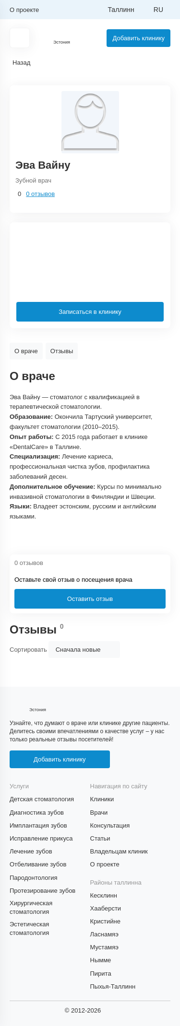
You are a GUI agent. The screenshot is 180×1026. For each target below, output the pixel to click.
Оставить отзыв (90, 598)
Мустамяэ (104, 947)
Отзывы (61, 351)
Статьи (100, 838)
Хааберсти (105, 908)
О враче (26, 351)
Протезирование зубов (42, 890)
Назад (21, 62)
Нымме (100, 960)
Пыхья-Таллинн (113, 986)
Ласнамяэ (104, 934)
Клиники (102, 799)
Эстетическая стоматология (29, 928)
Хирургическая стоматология (31, 907)
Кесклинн (103, 895)
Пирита (100, 973)
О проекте (24, 9)
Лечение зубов (31, 851)
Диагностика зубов (37, 812)
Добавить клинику (138, 38)
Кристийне (105, 921)
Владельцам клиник (119, 851)
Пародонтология (34, 877)
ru (158, 9)
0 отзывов (40, 193)
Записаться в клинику (90, 311)
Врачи (99, 812)
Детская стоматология (42, 799)
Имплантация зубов (38, 825)
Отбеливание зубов (38, 864)
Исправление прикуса (41, 838)
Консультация (110, 825)
